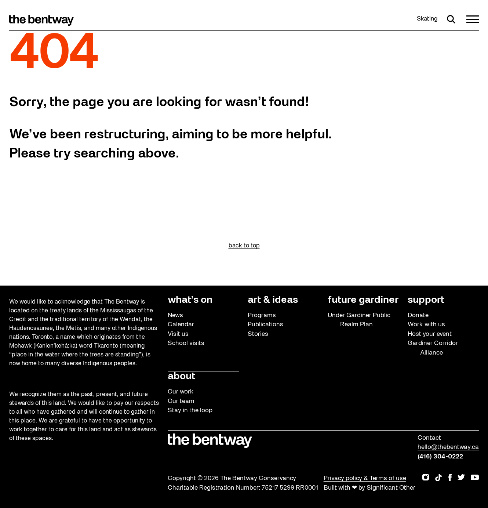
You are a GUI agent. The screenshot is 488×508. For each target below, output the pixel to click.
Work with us (426, 324)
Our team (181, 401)
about (181, 376)
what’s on (190, 300)
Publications (265, 324)
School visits (186, 343)
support (426, 300)
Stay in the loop (190, 410)
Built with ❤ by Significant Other (369, 488)
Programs (262, 315)
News (175, 315)
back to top (244, 245)
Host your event (430, 334)
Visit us (178, 334)
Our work (181, 392)
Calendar (181, 324)
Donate (418, 315)
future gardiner (363, 300)
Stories (258, 334)
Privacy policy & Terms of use (365, 478)
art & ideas (273, 300)
